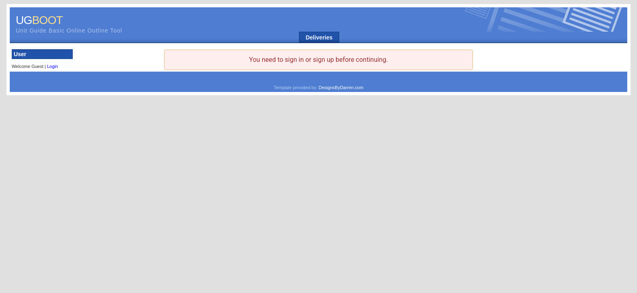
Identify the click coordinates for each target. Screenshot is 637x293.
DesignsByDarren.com (340, 87)
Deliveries (319, 37)
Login (52, 66)
